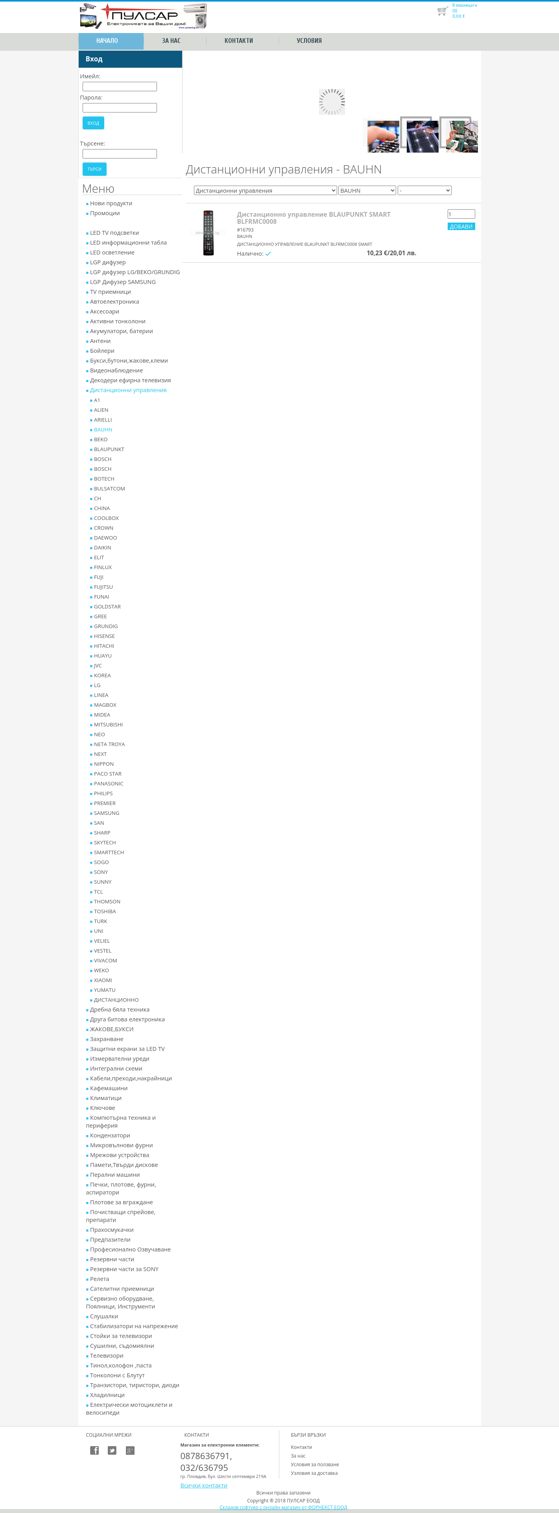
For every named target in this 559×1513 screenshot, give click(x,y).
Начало (107, 40)
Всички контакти (204, 1485)
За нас (171, 40)
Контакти (239, 40)
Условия (309, 40)
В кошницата (464, 5)
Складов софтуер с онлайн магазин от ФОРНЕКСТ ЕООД (283, 1507)
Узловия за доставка (314, 1473)
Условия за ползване (315, 1464)
